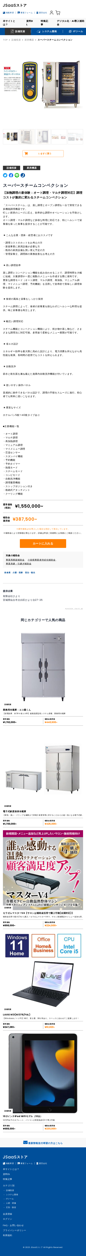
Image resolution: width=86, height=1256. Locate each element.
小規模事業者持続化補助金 (42, 559)
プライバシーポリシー (14, 1230)
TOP (5, 39)
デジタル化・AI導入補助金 (70, 22)
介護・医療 (18, 572)
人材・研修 (11, 1203)
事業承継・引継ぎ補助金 (18, 563)
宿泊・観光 (30, 572)
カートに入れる (43, 543)
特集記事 (44, 22)
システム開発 (12, 1194)
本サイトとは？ (9, 22)
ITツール (10, 1198)
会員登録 (7, 1213)
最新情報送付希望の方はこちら (43, 1142)
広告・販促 (11, 1207)
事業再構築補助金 (15, 559)
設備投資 (16, 39)
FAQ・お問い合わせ (13, 1225)
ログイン (7, 1218)
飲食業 (7, 572)
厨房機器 (29, 39)
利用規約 (7, 1235)
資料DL (29, 22)
